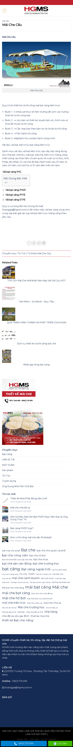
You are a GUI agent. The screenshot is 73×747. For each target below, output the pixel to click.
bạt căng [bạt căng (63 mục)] (11, 568)
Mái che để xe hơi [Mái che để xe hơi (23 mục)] (9, 612)
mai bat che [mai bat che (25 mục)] (57, 574)
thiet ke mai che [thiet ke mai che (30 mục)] (40, 616)
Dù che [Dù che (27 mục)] (23, 574)
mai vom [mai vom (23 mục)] (6, 582)
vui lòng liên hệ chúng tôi (24, 206)
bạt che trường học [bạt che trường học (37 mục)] (46, 563)
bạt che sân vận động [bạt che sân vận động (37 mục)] (16, 563)
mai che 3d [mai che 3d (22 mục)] (6, 578)
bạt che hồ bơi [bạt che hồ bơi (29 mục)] (37, 555)
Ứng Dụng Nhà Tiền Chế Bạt (18, 486)
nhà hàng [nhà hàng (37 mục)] (50, 611)
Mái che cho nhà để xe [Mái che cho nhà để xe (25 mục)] (42, 593)
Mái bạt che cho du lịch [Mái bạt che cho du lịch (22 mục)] (20, 582)
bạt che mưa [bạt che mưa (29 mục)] (40, 559)
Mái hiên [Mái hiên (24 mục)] (21, 612)
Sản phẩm (7, 470)
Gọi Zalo (60, 743)
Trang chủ (22, 739)
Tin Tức (5, 21)
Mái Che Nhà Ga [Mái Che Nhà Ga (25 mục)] (34, 603)
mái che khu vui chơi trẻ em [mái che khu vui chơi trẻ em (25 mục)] (39, 598)
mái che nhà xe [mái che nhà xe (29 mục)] (52, 602)
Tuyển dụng (9, 481)
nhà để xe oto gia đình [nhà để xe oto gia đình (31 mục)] (15, 615)
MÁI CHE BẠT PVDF (36, 734)
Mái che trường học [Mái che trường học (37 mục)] (31, 607)
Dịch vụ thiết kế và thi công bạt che (36, 343)
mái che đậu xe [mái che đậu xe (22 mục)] (52, 608)
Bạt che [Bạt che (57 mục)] (28, 550)
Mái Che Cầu (44, 253)
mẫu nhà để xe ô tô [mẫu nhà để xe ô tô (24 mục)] (34, 612)
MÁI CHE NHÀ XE (34, 731)
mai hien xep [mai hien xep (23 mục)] (60, 578)
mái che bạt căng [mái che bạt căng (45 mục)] (16, 593)
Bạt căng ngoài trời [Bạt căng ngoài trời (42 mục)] (35, 569)
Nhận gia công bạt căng (36, 364)
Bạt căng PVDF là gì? (22, 528)
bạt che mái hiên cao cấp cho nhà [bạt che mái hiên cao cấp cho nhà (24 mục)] (17, 559)
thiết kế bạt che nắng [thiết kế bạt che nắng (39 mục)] (17, 620)
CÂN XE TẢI (8, 459)
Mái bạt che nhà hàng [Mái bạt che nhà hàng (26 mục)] (13, 588)
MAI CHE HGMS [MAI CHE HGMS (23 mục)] (47, 578)
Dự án (44, 739)
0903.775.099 (23, 743)
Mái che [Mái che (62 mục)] (60, 587)
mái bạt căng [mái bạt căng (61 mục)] (38, 587)
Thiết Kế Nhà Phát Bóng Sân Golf (28, 498)
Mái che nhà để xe (20, 507)
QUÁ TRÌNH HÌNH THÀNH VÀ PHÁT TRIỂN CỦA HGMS (36, 322)
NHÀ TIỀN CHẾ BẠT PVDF (58, 731)
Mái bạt (53, 739)
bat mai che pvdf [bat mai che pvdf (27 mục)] (11, 550)
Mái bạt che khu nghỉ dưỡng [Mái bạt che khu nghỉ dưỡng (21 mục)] (40, 582)
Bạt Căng (7, 454)
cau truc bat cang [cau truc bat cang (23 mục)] (59, 570)
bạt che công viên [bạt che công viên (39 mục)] (15, 555)
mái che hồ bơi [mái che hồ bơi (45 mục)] (14, 598)
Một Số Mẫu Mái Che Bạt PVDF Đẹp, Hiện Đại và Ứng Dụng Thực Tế (39, 518)
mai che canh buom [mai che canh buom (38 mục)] (26, 578)
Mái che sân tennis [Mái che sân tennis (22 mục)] (9, 608)
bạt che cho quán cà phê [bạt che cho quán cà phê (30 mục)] (51, 550)
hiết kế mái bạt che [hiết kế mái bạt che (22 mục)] (43, 574)
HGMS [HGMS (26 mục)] (31, 574)
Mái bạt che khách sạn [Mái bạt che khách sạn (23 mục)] (61, 582)
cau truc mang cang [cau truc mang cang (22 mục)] (10, 574)
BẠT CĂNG (18, 731)
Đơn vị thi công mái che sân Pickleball (31, 537)
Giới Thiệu (34, 739)
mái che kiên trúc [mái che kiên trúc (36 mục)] (14, 602)
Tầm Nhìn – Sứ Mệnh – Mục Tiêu (36, 301)
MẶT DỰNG (8, 465)
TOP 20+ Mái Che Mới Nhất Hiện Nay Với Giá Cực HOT (36, 280)
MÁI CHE (6, 731)
